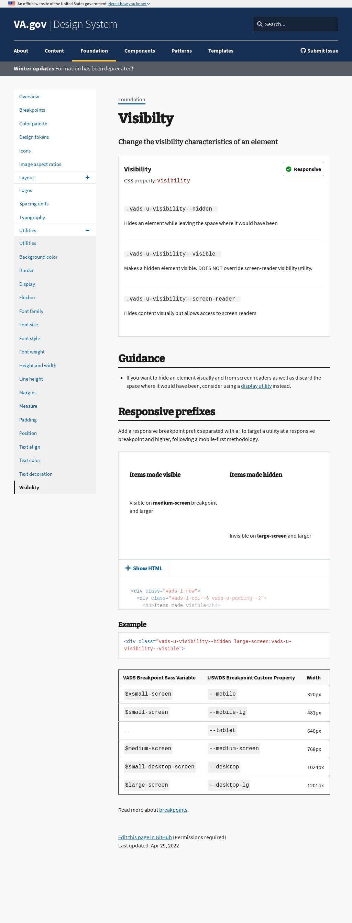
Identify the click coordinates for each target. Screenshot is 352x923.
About (21, 50)
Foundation (94, 50)
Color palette (33, 123)
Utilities (27, 230)
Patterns (182, 50)
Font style (29, 338)
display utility (256, 385)
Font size (28, 324)
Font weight (32, 351)
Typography (32, 217)
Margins (27, 392)
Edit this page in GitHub (145, 837)
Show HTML (144, 568)
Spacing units (33, 203)
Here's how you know (127, 4)
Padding (28, 419)
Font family (31, 311)
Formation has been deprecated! (94, 68)
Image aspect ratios (40, 164)
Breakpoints (32, 109)
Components (139, 50)
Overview (29, 96)
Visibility (29, 487)
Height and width (37, 365)
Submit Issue (319, 50)
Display (27, 284)
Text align (29, 446)
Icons (25, 150)
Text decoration (36, 474)
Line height (31, 378)
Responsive (303, 169)
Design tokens (34, 137)
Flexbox (27, 297)
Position (28, 433)
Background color (38, 257)
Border (26, 270)
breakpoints (173, 809)
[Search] (296, 24)
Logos (25, 190)
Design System (66, 24)
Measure (28, 406)
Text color (29, 460)
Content (54, 50)
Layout (26, 177)
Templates (220, 50)
